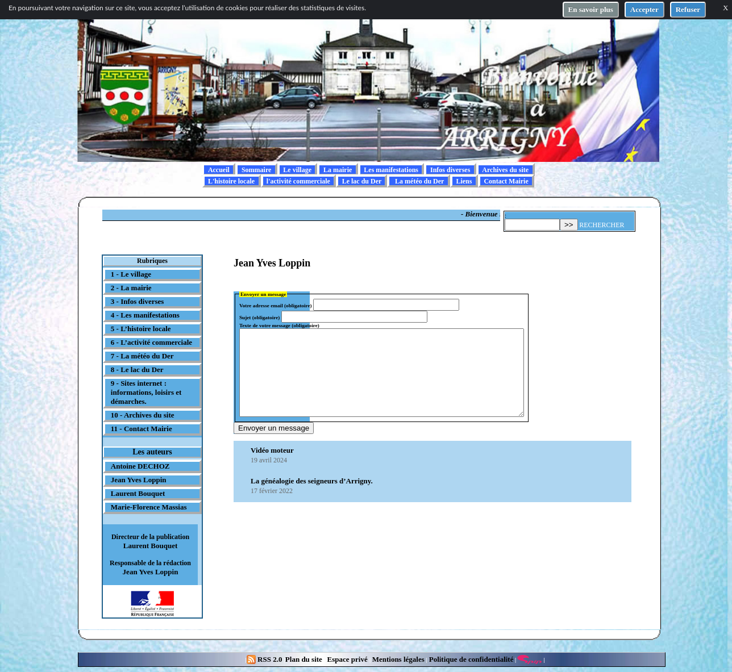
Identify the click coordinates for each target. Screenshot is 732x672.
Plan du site (304, 659)
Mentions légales (398, 659)
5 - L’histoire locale (141, 328)
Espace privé (346, 659)
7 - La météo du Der (142, 356)
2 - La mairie (131, 287)
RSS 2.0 (265, 659)
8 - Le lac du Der (137, 369)
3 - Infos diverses (137, 301)
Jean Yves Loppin (139, 479)
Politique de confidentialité (470, 659)
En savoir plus (590, 9)
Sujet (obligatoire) (259, 317)
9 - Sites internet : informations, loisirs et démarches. (146, 392)
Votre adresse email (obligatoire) (275, 305)
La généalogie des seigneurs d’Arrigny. (312, 498)
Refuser (688, 9)
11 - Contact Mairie (141, 428)
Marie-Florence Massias (149, 507)
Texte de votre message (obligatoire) (279, 325)
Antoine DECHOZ (140, 466)
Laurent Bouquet (138, 493)
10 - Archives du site (142, 415)
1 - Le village (131, 274)
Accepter (644, 9)
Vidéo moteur (272, 467)
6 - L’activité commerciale (151, 342)
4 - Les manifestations (145, 315)
